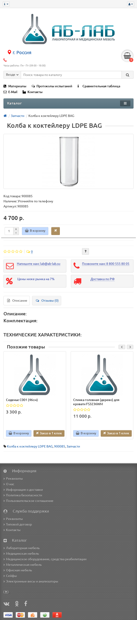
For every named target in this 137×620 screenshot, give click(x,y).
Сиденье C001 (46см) (22, 400)
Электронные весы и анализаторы (30, 581)
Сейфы (10, 576)
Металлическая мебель (22, 565)
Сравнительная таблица (99, 86)
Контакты (33, 92)
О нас (8, 484)
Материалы (14, 86)
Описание (17, 300)
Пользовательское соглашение (28, 501)
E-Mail (10, 92)
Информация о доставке (23, 490)
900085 (59, 446)
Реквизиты (13, 478)
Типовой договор (17, 524)
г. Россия (19, 52)
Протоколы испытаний (52, 86)
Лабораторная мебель (21, 548)
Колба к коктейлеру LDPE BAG (30, 446)
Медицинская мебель (21, 553)
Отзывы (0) (47, 300)
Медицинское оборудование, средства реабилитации (44, 559)
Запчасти (73, 446)
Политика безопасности (22, 495)
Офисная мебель (17, 570)
